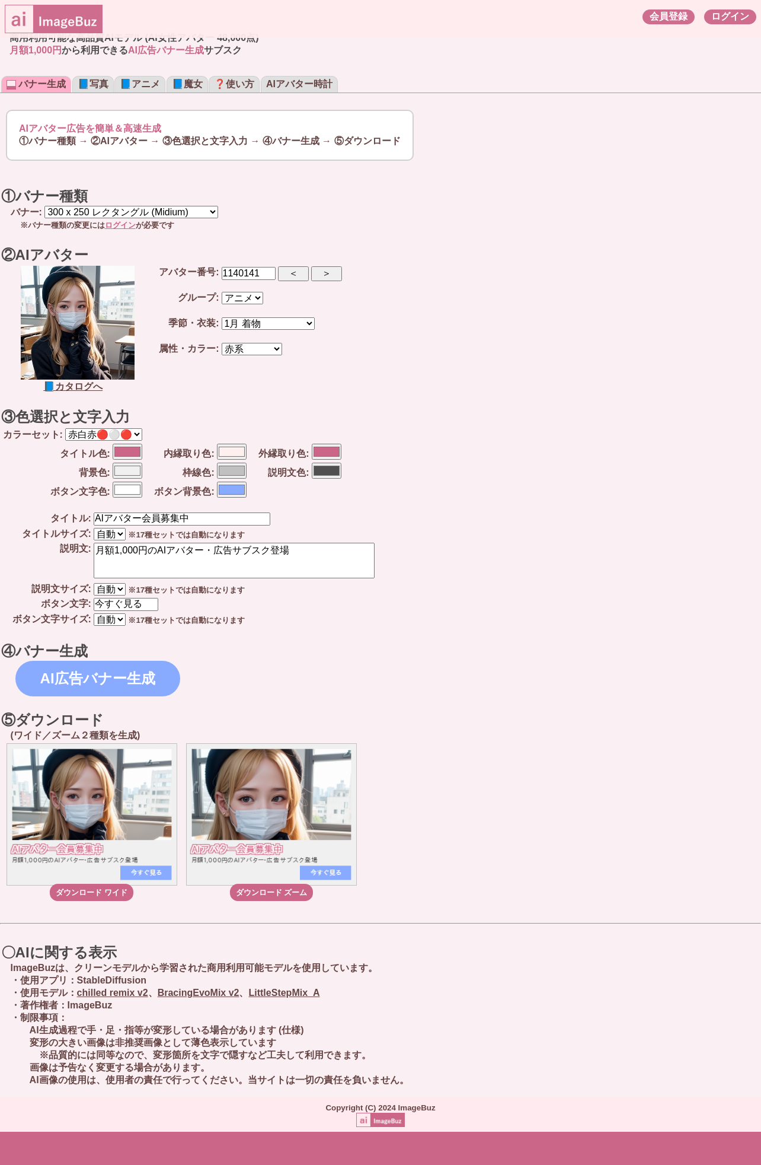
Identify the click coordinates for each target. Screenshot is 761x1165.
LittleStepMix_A (283, 993)
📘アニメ (140, 84)
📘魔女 (187, 84)
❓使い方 (234, 84)
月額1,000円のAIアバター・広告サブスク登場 (234, 560)
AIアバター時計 (299, 84)
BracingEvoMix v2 (198, 993)
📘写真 (93, 84)
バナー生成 (36, 84)
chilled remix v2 (112, 993)
